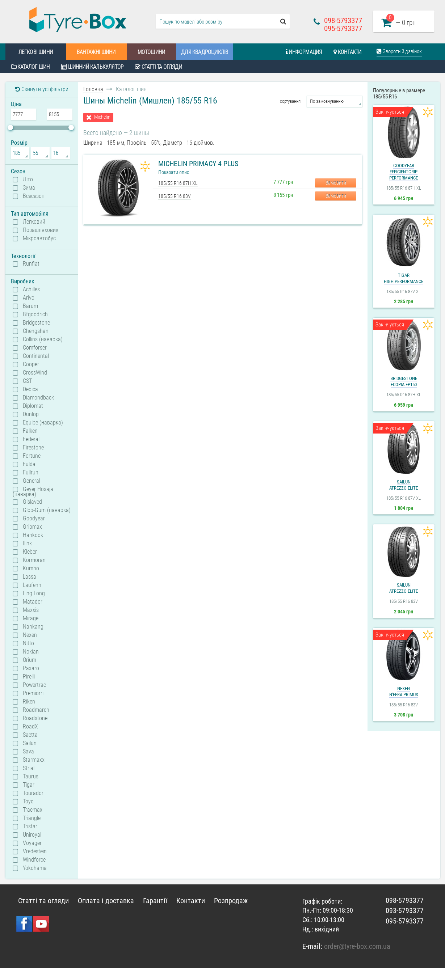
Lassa (29, 577)
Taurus (30, 776)
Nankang (33, 627)
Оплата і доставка (106, 900)
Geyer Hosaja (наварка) (33, 491)
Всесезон (34, 196)
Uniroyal (32, 835)
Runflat (31, 264)
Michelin (102, 117)
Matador (32, 602)
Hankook (33, 535)
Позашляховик (40, 230)
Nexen (30, 635)
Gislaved (32, 502)
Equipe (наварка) (43, 422)
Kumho (31, 568)
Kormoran (34, 560)
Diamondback (38, 397)
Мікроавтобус (39, 238)
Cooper (31, 364)
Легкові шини (35, 51)
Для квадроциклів (204, 51)
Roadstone (35, 718)
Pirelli (29, 676)
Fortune (32, 456)
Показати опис (173, 172)
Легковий (34, 222)
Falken (30, 431)
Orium (29, 660)
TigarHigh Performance (403, 278)
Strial (28, 768)
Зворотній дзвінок (399, 51)
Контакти (347, 51)
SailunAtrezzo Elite (403, 485)
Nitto (28, 643)
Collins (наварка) (43, 339)
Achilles (31, 289)
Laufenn (32, 585)
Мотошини (151, 51)
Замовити (336, 183)
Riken (29, 701)
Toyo (28, 801)
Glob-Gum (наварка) (47, 510)
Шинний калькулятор (92, 66)
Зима (29, 188)
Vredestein (35, 851)
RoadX (30, 726)
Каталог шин (30, 66)
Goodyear (34, 518)
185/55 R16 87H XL (178, 183)
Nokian (31, 651)
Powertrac (34, 685)
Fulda (29, 464)
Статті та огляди (158, 66)
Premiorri (33, 693)
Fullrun (30, 472)
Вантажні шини (96, 51)
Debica (30, 389)
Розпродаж (231, 900)
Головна (93, 89)
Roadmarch (36, 710)
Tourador (33, 793)
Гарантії (155, 900)
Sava (28, 751)
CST (27, 381)
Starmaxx (34, 760)
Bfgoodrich (35, 314)
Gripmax (32, 527)
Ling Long (34, 593)
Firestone (33, 447)
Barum (30, 306)
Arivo (28, 298)
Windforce (34, 860)
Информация (304, 51)
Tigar (28, 785)
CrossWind (35, 372)
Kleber (30, 552)
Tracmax (32, 810)
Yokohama (35, 868)
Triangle (32, 818)
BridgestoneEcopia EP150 (403, 381)
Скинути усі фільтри (41, 89)
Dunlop (31, 414)
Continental (36, 356)
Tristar (30, 826)
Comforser (35, 347)
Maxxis (31, 610)
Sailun (30, 743)
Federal (31, 439)
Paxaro (31, 668)
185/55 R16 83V (174, 196)
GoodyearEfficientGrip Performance (403, 172)
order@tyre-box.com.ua (357, 946)
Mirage (30, 618)
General (31, 481)
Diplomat (33, 406)
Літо (28, 179)
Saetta (30, 735)
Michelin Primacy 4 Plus (198, 163)
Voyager (32, 843)
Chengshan (36, 331)
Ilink (27, 543)
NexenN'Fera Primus (403, 691)
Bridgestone (36, 323)
